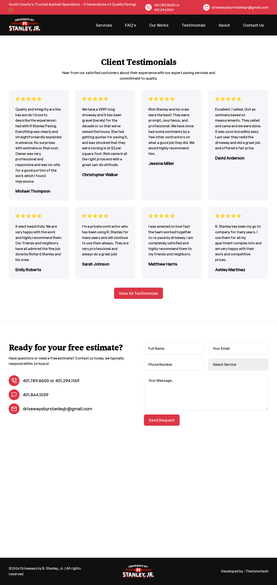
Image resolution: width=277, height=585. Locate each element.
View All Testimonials (138, 293)
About (224, 25)
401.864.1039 (35, 394)
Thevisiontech (256, 571)
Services (104, 25)
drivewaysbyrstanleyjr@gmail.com (240, 7)
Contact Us (253, 25)
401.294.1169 (164, 10)
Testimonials (194, 25)
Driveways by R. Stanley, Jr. (42, 568)
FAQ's (130, 25)
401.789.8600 (165, 5)
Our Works (159, 25)
